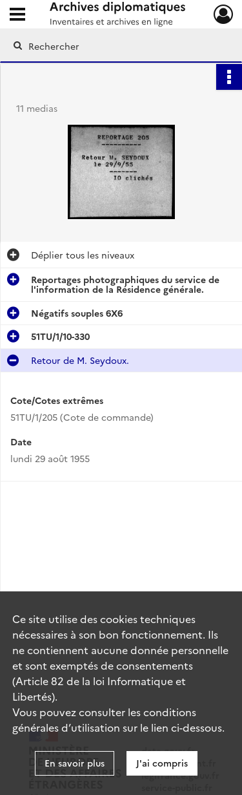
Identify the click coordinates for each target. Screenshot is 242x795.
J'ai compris (162, 762)
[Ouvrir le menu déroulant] (17, 15)
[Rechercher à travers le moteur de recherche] (119, 46)
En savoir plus (75, 762)
